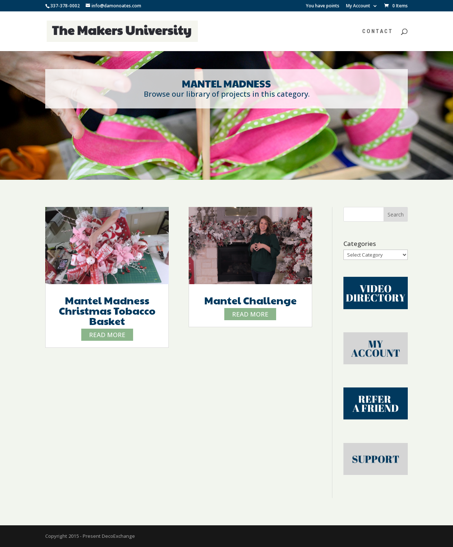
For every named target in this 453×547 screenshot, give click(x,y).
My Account (358, 6)
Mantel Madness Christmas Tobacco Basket (107, 310)
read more (107, 334)
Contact (377, 32)
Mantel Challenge (250, 300)
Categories (359, 243)
